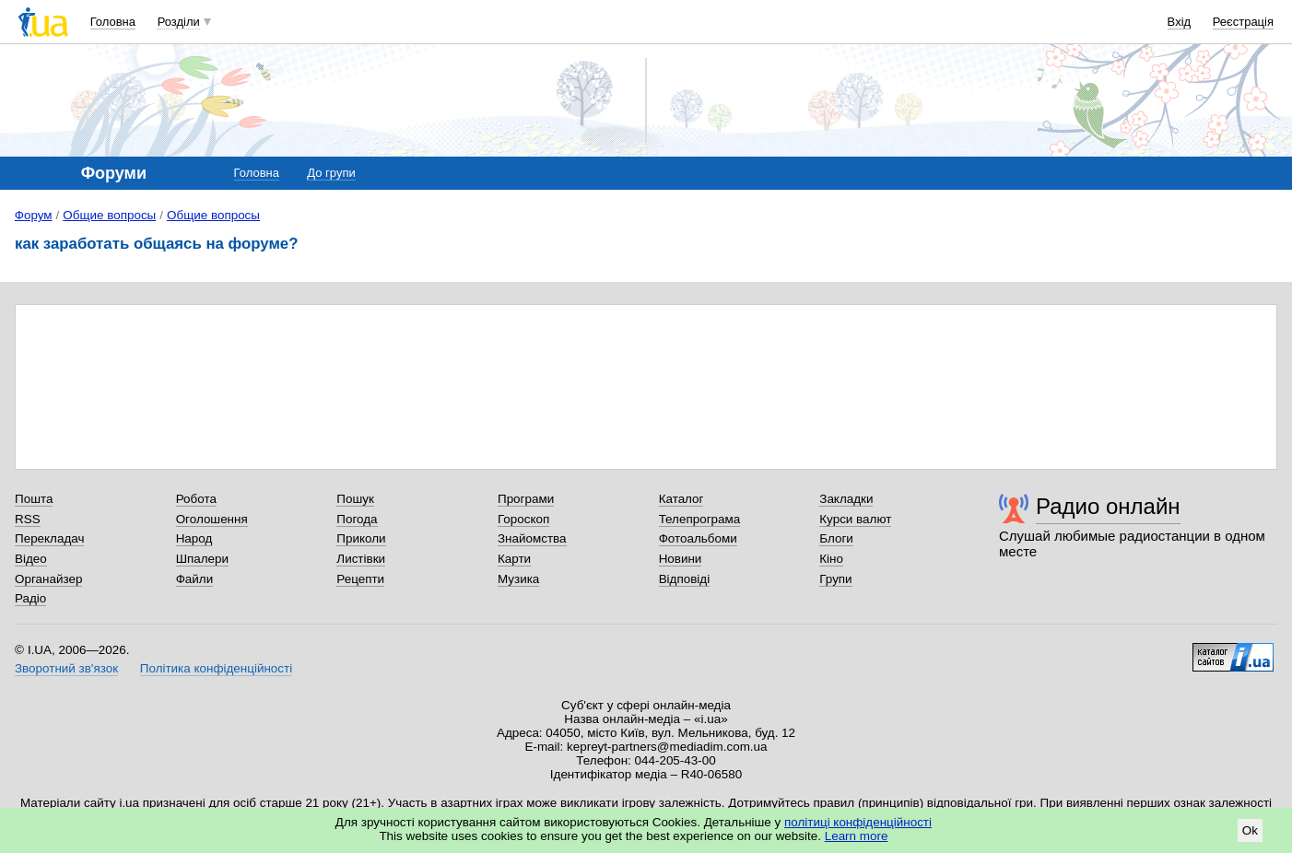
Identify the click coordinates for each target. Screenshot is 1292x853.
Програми (526, 499)
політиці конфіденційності (858, 822)
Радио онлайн (1108, 506)
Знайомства (532, 538)
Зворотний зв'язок (66, 668)
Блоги (836, 538)
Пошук (355, 499)
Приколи (360, 538)
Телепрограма (700, 519)
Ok (1250, 830)
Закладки (846, 499)
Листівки (360, 559)
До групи (331, 173)
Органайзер (48, 579)
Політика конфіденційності (216, 668)
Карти (514, 559)
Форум (34, 215)
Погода (356, 519)
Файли (195, 579)
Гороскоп (523, 519)
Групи (835, 579)
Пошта (34, 499)
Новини (680, 559)
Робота (196, 499)
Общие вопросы (109, 215)
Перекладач (49, 538)
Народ (194, 538)
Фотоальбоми (698, 538)
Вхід (1180, 22)
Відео (31, 559)
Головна (112, 22)
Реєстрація (1243, 22)
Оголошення (212, 519)
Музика (518, 579)
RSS (28, 519)
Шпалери (202, 559)
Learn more (856, 836)
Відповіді (685, 579)
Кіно (831, 559)
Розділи (179, 22)
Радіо (30, 598)
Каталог (681, 499)
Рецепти (360, 579)
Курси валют (855, 519)
